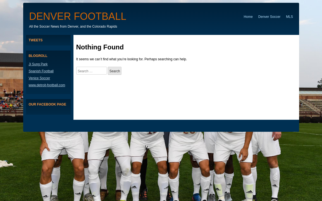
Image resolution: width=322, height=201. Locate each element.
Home (248, 17)
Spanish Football (41, 71)
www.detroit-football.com (47, 85)
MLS (289, 17)
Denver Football (77, 16)
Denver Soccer (269, 17)
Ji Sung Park (38, 64)
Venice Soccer (39, 78)
